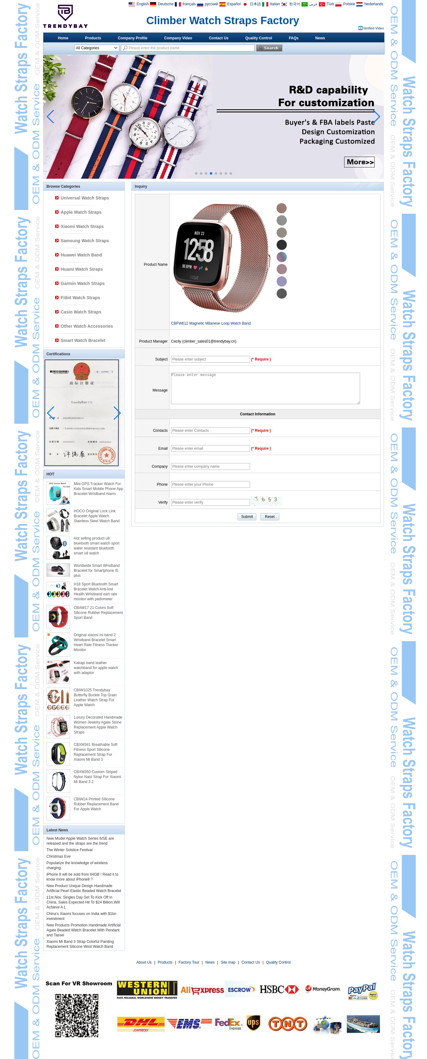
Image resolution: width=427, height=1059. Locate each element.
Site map (228, 962)
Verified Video (373, 28)
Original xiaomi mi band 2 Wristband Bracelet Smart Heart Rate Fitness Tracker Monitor (96, 642)
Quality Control (258, 38)
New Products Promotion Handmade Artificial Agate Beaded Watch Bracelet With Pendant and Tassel (83, 930)
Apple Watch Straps (81, 212)
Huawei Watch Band (81, 254)
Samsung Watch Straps (85, 240)
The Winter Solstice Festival (69, 850)
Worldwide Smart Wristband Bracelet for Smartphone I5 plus (97, 570)
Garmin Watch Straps (83, 283)
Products (93, 38)
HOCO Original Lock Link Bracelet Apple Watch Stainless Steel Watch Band (97, 516)
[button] (196, 173)
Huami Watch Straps (82, 269)
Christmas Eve (58, 856)
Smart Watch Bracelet (83, 340)
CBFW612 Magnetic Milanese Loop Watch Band (211, 323)
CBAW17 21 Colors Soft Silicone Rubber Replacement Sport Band (98, 613)
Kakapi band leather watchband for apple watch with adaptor (96, 668)
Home (63, 38)
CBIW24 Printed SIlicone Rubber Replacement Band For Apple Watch (96, 804)
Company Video (178, 38)
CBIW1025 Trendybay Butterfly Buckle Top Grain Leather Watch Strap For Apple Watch (95, 697)
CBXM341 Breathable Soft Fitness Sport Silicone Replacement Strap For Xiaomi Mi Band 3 (95, 752)
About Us (144, 962)
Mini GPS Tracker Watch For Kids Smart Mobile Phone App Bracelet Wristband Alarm (98, 489)
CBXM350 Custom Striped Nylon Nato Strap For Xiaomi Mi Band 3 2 (97, 777)
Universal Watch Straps (85, 197)
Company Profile (132, 38)
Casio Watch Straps (81, 311)
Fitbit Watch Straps (80, 297)
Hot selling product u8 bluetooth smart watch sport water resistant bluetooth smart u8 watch (96, 545)
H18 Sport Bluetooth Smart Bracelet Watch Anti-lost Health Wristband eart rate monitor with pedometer (96, 591)
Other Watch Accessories (87, 326)
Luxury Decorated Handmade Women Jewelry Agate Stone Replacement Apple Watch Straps (98, 724)
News (320, 38)
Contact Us (218, 38)
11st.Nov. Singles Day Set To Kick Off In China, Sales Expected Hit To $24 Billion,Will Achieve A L (83, 902)
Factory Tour (188, 962)
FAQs (293, 38)
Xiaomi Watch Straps (82, 226)
